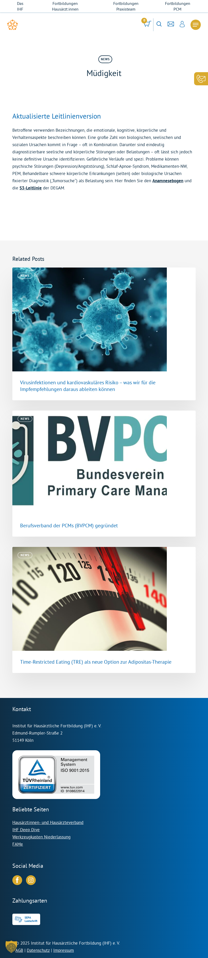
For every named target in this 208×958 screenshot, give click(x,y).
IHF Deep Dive (26, 829)
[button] (11, 946)
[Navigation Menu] (195, 24)
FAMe (17, 844)
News (105, 59)
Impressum (63, 950)
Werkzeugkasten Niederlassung (41, 836)
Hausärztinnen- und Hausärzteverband (47, 822)
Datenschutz (38, 950)
